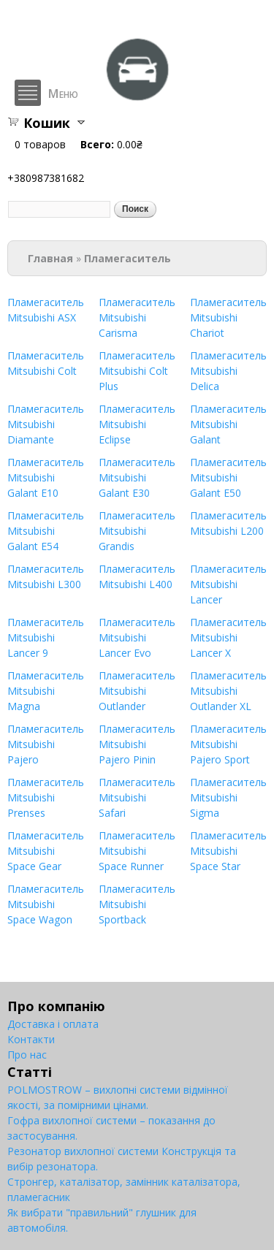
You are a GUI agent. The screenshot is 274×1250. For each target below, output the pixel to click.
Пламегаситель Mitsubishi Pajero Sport (228, 744)
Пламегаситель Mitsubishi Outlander (137, 690)
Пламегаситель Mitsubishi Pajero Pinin (137, 744)
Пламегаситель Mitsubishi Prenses (45, 797)
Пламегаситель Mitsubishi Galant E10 (45, 477)
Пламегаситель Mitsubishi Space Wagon (45, 904)
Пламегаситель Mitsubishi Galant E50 (228, 477)
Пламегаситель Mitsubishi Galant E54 (45, 530)
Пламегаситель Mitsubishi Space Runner (137, 850)
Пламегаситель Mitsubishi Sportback (137, 904)
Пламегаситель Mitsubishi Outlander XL (228, 690)
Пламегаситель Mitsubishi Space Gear (45, 850)
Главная (50, 258)
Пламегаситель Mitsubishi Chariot (228, 317)
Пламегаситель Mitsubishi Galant (228, 424)
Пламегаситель (127, 258)
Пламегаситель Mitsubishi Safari (137, 797)
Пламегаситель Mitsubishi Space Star (228, 850)
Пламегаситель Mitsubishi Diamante (45, 424)
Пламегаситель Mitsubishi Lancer (228, 584)
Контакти (31, 1039)
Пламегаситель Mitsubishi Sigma (228, 797)
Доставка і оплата (53, 1024)
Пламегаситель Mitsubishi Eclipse (137, 424)
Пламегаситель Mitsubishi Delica (228, 370)
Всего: (97, 144)
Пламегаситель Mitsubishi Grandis (137, 530)
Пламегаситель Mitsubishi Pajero (45, 744)
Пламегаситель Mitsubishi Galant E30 (137, 477)
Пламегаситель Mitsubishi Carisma (137, 317)
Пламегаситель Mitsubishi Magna (45, 690)
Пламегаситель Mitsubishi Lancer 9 (45, 637)
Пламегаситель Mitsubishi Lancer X (228, 637)
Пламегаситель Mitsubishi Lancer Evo (137, 637)
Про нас (27, 1055)
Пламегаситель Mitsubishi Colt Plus (137, 370)
